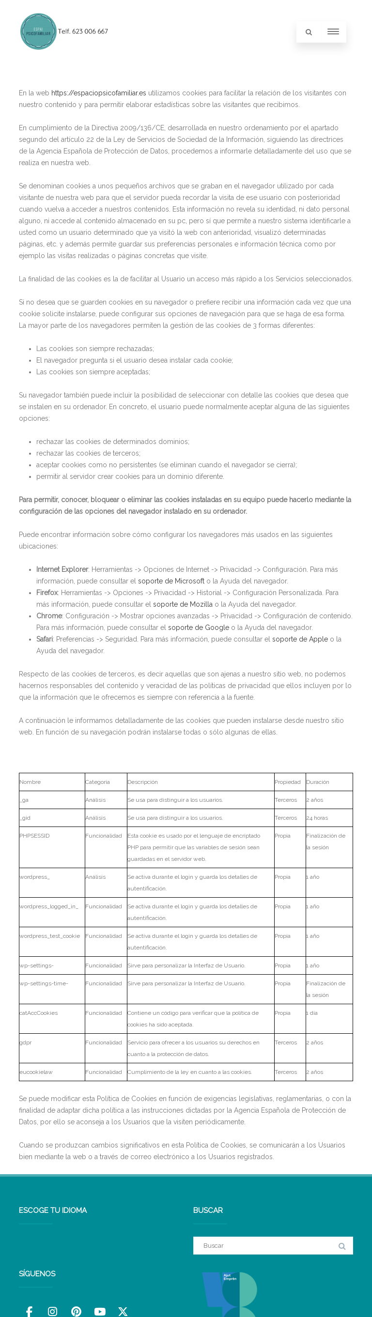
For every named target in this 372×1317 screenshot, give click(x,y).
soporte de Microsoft (171, 581)
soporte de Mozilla (183, 604)
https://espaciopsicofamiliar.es (98, 93)
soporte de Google (198, 627)
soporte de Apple (300, 639)
